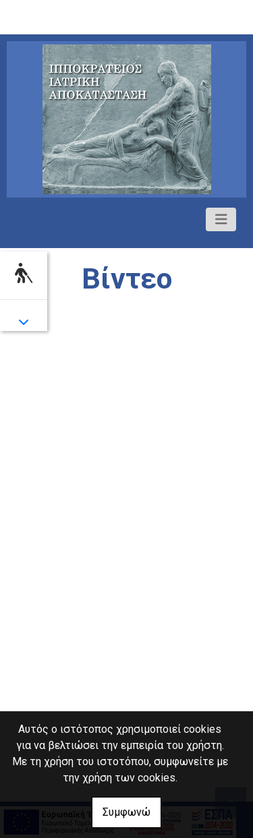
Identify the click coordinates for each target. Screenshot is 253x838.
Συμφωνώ (126, 812)
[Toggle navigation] (221, 219)
